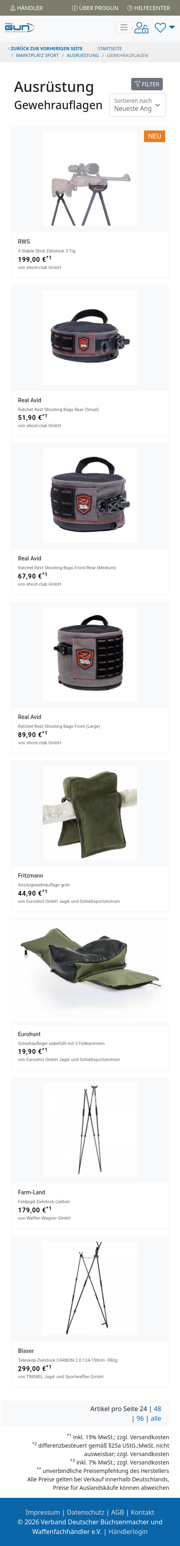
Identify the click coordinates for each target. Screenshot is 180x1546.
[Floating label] (137, 105)
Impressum (43, 1512)
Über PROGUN (95, 8)
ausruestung (83, 55)
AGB (117, 1512)
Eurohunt (29, 1034)
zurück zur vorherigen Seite (45, 48)
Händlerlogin (128, 1531)
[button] (165, 27)
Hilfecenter (148, 8)
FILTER (147, 84)
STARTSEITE (110, 48)
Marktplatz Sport (37, 55)
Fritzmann (30, 875)
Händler (26, 8)
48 (157, 1408)
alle (156, 1418)
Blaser (26, 1351)
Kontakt (142, 1512)
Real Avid (29, 400)
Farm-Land (31, 1192)
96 (140, 1418)
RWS (24, 241)
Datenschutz (85, 1512)
